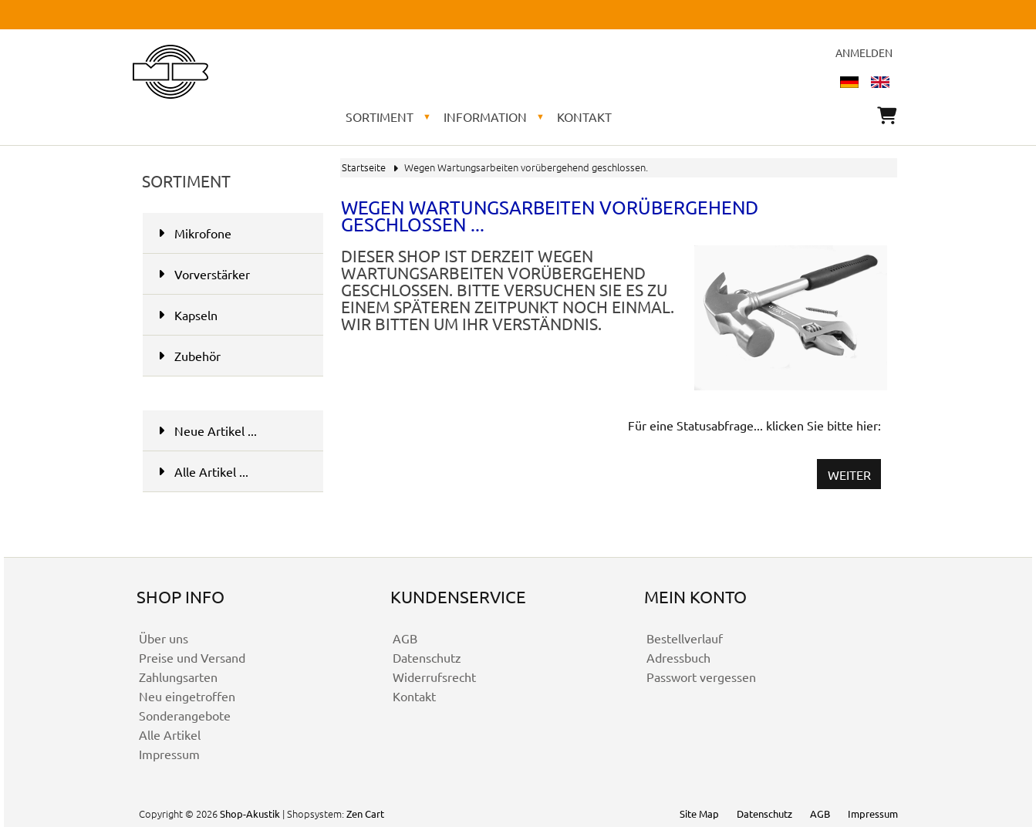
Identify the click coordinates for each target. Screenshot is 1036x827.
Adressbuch (678, 657)
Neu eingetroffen (187, 696)
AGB (405, 638)
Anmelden (864, 52)
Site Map (699, 813)
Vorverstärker (204, 274)
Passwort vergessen (701, 676)
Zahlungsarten (178, 676)
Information (485, 116)
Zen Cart (365, 813)
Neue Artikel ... (207, 430)
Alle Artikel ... (203, 471)
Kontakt (584, 116)
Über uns (163, 638)
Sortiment (379, 116)
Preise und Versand (192, 657)
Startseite (364, 167)
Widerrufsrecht (434, 676)
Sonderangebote (185, 715)
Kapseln (231, 314)
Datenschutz (427, 657)
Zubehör (189, 355)
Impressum (169, 753)
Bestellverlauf (684, 638)
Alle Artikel (170, 734)
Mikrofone (194, 233)
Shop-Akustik (250, 813)
